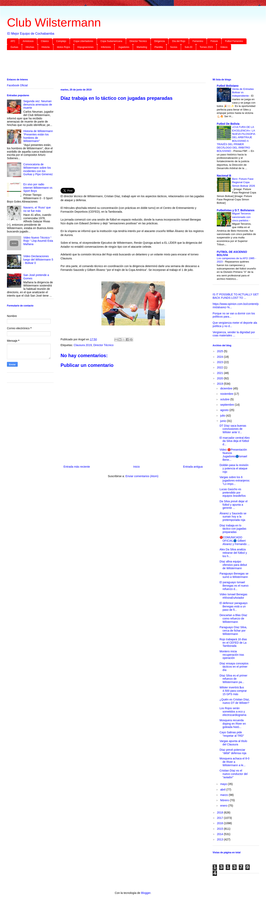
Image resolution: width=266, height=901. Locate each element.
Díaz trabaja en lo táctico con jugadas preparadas (233, 529)
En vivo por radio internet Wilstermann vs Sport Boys (37, 188)
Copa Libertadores (83, 41)
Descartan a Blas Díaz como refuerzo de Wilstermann (233, 618)
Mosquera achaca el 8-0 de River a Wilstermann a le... (234, 762)
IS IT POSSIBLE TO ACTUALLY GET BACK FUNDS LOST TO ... (236, 296)
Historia (45, 47)
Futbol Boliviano (228, 85)
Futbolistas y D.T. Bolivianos (235, 210)
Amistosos (28, 41)
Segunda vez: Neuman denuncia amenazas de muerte (37, 104)
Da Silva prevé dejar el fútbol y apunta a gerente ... (234, 505)
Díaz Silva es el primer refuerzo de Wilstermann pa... (233, 679)
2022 (220, 367)
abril (223, 789)
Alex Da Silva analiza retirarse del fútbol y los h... (233, 553)
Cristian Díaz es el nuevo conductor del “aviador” (234, 774)
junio (223, 420)
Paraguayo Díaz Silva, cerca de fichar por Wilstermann (233, 631)
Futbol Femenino (234, 41)
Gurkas (14, 47)
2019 (220, 383)
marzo (224, 794)
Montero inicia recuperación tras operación (232, 655)
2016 (220, 823)
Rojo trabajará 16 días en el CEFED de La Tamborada (233, 643)
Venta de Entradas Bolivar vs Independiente (243, 92)
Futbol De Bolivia (228, 123)
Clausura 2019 (83, 345)
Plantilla (158, 47)
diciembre (226, 388)
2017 (220, 817)
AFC (13, 41)
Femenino (198, 41)
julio (223, 415)
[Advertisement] (126, 65)
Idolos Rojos (63, 47)
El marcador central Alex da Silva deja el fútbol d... (235, 441)
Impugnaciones (85, 47)
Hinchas (30, 47)
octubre (225, 399)
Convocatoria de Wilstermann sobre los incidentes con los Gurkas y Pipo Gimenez (38, 169)
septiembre (227, 404)
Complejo (61, 41)
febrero (225, 800)
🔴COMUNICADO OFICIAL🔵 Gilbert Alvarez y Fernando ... (235, 541)
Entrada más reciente (77, 466)
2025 (220, 351)
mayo (224, 784)
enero (224, 805)
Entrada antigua (193, 466)
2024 (220, 356)
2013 (220, 839)
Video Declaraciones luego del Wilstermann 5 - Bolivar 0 (38, 259)
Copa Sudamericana (111, 41)
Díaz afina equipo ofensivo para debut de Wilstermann (233, 565)
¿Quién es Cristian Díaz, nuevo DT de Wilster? (235, 701)
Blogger (145, 892)
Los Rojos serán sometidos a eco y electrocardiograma (233, 711)
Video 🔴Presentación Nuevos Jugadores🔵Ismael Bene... (233, 454)
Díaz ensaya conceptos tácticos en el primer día (234, 667)
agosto (224, 410)
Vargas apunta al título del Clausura (233, 742)
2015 (220, 828)
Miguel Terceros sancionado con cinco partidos (241, 217)
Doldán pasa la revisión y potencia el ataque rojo (234, 468)
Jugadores (123, 47)
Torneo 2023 (206, 47)
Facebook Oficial (17, 85)
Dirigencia (159, 41)
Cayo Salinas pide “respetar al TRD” (232, 734)
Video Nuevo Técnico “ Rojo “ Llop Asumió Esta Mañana (38, 241)
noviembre (227, 393)
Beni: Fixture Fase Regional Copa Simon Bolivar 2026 (243, 182)
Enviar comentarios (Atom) (141, 476)
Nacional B (224, 175)
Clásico (45, 41)
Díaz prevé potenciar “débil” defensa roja (233, 751)
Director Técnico (138, 41)
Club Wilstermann (54, 22)
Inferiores (106, 47)
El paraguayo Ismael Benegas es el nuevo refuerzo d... (234, 586)
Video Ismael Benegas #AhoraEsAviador (233, 596)
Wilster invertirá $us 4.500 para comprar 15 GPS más (233, 691)
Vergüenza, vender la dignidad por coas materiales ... (234, 334)
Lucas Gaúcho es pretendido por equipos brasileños (233, 493)
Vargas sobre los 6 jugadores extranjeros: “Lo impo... (235, 480)
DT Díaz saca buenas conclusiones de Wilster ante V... (233, 429)
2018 (220, 812)
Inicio (136, 466)
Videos (223, 47)
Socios (173, 47)
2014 (220, 834)
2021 (220, 373)
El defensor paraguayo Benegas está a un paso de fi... (234, 606)
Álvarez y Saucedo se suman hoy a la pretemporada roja (233, 517)
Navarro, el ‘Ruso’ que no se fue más (37, 209)
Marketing (142, 47)
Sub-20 (188, 47)
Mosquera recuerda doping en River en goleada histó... (233, 724)
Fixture (214, 41)
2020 (220, 378)
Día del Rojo (178, 41)
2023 (220, 362)
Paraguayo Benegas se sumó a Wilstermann (234, 575)
